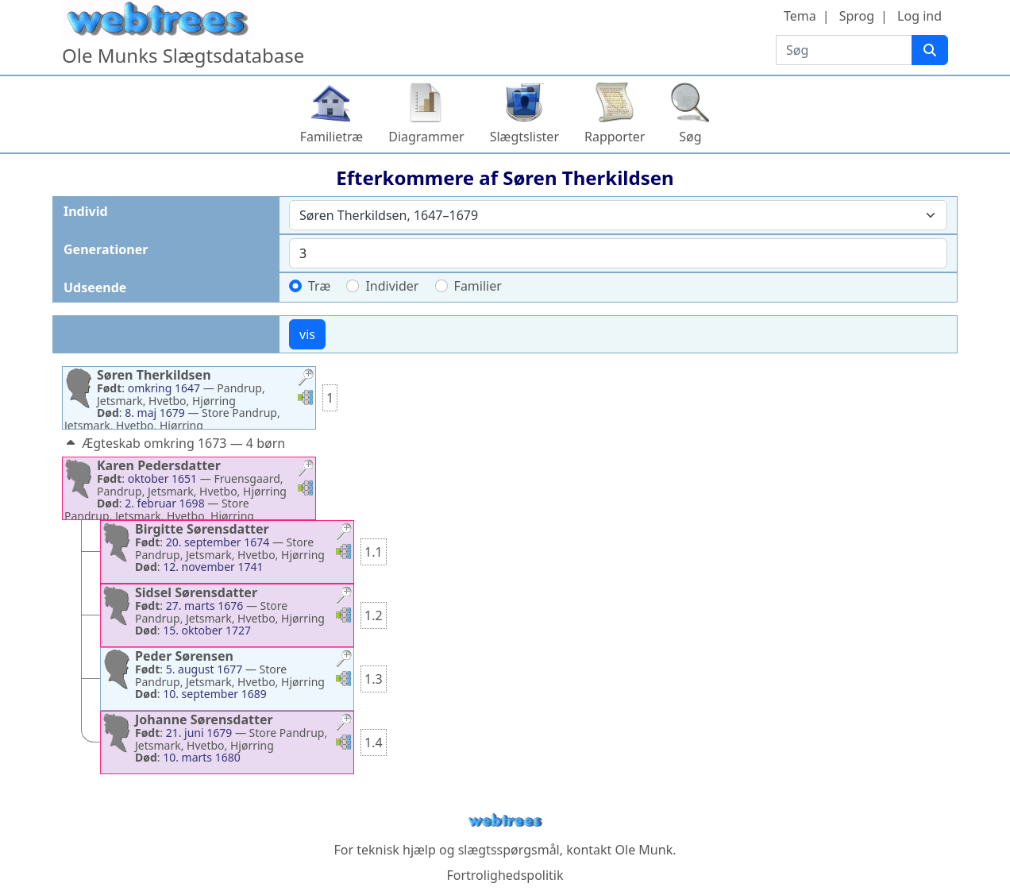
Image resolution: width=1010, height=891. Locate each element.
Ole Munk (644, 849)
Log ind (919, 16)
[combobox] (618, 215)
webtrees (505, 820)
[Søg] (930, 50)
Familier (478, 286)
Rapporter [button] (614, 136)
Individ (86, 211)
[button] (306, 379)
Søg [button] (690, 136)
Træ (319, 286)
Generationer (106, 249)
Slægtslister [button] (524, 136)
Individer (391, 286)
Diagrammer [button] (426, 136)
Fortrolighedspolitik (504, 875)
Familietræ (332, 136)
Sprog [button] (856, 16)
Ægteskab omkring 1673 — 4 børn (174, 443)
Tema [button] (800, 16)
